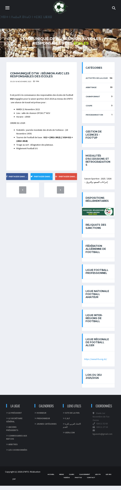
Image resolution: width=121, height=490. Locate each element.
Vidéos (67, 482)
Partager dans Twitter (41, 186)
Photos (78, 482)
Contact (91, 482)
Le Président (15, 417)
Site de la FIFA (72, 417)
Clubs (71, 478)
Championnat (93, 97)
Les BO (108, 478)
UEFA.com (70, 437)
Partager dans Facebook (17, 186)
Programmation (94, 115)
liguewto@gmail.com (102, 438)
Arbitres (13, 448)
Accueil (25, 48)
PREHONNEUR (43, 422)
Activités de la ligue (97, 79)
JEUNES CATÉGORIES (47, 428)
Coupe (89, 106)
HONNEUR (41, 417)
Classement (84, 478)
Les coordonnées (17, 454)
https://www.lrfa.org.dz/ (95, 363)
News (34, 48)
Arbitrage (91, 88)
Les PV (98, 478)
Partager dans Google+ (66, 186)
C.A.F (67, 422)
